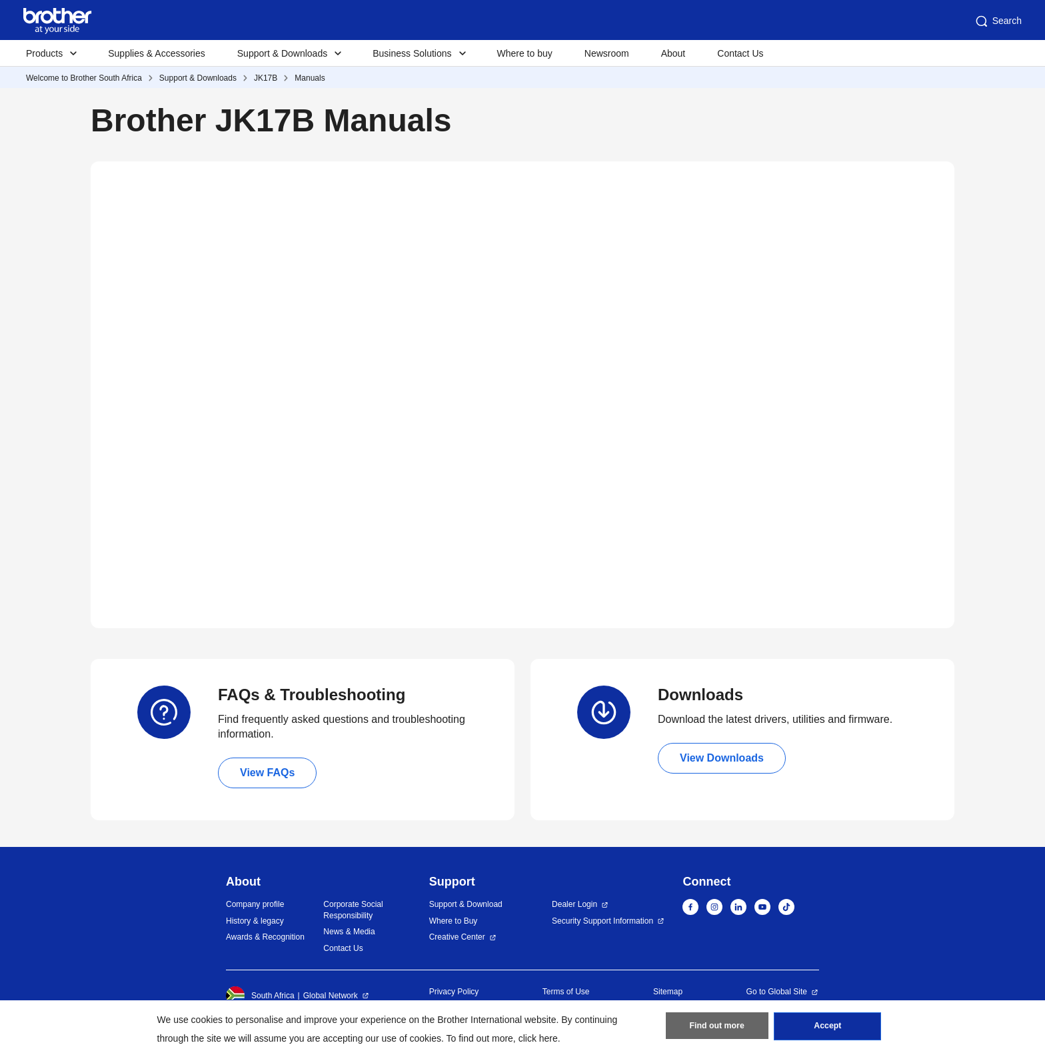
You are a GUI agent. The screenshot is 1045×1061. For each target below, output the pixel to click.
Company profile (255, 904)
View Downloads (722, 758)
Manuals (310, 78)
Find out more (717, 1028)
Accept (827, 1028)
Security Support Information (602, 921)
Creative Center (457, 937)
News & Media (349, 931)
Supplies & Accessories (156, 53)
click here (538, 1038)
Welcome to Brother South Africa (84, 78)
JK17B (265, 78)
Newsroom (606, 53)
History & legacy (255, 921)
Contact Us (740, 53)
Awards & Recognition (265, 937)
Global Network (330, 995)
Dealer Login (574, 904)
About (673, 53)
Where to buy (524, 53)
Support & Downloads (198, 78)
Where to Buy (453, 921)
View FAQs (267, 772)
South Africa (260, 995)
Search (998, 21)
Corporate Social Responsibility (353, 910)
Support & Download (466, 904)
